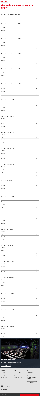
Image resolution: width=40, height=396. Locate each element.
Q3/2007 (3, 239)
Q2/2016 (3, 91)
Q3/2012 (3, 158)
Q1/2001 (3, 331)
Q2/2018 (3, 60)
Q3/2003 (3, 304)
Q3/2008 (3, 223)
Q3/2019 (3, 42)
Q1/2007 (3, 234)
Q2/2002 (3, 317)
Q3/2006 (3, 255)
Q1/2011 (3, 169)
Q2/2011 (3, 172)
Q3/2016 (3, 94)
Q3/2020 (3, 27)
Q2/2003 (3, 301)
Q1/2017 (3, 72)
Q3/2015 (3, 110)
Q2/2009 (3, 204)
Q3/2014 (3, 126)
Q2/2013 (3, 139)
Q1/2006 (3, 250)
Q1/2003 (3, 298)
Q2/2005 (3, 269)
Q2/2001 (3, 333)
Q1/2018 (3, 57)
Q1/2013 (3, 137)
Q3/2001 (3, 336)
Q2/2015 (3, 107)
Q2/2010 (3, 188)
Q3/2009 (3, 207)
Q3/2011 (3, 174)
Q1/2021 (3, 18)
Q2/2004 (3, 285)
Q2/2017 (3, 75)
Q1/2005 (3, 266)
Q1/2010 (3, 185)
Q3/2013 (3, 142)
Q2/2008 (3, 220)
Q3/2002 (3, 320)
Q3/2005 (3, 271)
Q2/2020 (3, 30)
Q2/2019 (3, 45)
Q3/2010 (3, 191)
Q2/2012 (3, 156)
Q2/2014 (3, 123)
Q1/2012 (3, 153)
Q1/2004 (3, 282)
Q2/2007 (3, 236)
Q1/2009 (3, 201)
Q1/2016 (3, 88)
